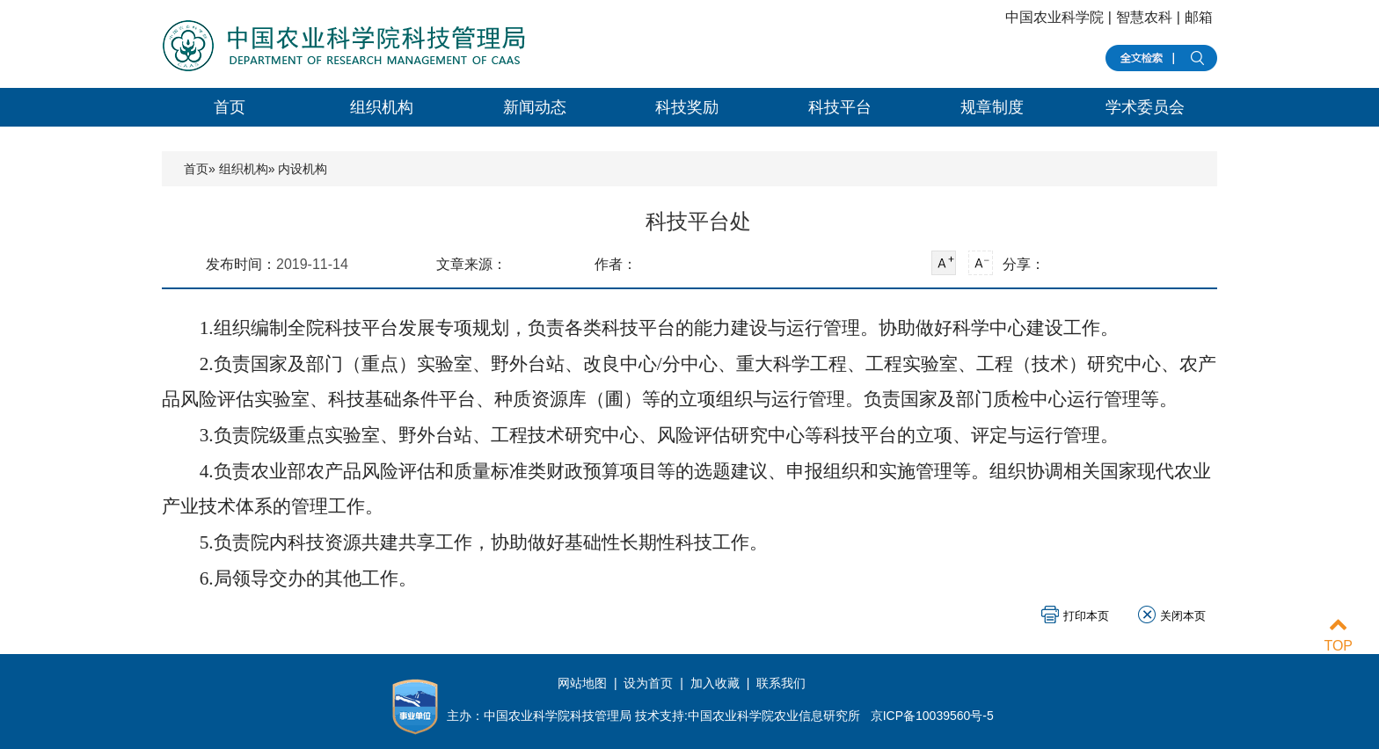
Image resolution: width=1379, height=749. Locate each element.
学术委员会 (1145, 107)
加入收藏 (715, 683)
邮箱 (1199, 17)
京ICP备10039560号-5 (932, 716)
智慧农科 (1144, 17)
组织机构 (381, 107)
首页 (229, 107)
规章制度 (992, 107)
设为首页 (648, 683)
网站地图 (584, 683)
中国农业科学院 (1054, 17)
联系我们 (781, 683)
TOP (1338, 635)
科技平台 (840, 107)
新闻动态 (534, 107)
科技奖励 (687, 107)
